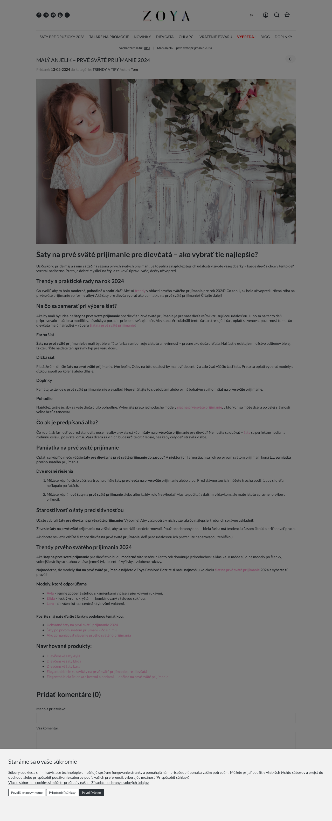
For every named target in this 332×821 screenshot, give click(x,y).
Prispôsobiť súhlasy (62, 793)
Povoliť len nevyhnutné (27, 793)
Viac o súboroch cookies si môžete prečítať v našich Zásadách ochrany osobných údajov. (78, 782)
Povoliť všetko (91, 793)
